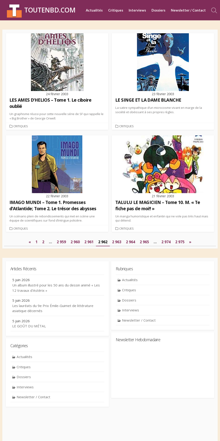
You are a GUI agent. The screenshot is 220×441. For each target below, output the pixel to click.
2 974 (165, 242)
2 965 (144, 242)
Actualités (94, 10)
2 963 (116, 242)
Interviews (137, 10)
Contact (77, 431)
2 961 (89, 242)
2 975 (179, 242)
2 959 (61, 242)
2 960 (75, 242)
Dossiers (158, 10)
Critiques (115, 10)
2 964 (130, 242)
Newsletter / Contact (188, 10)
